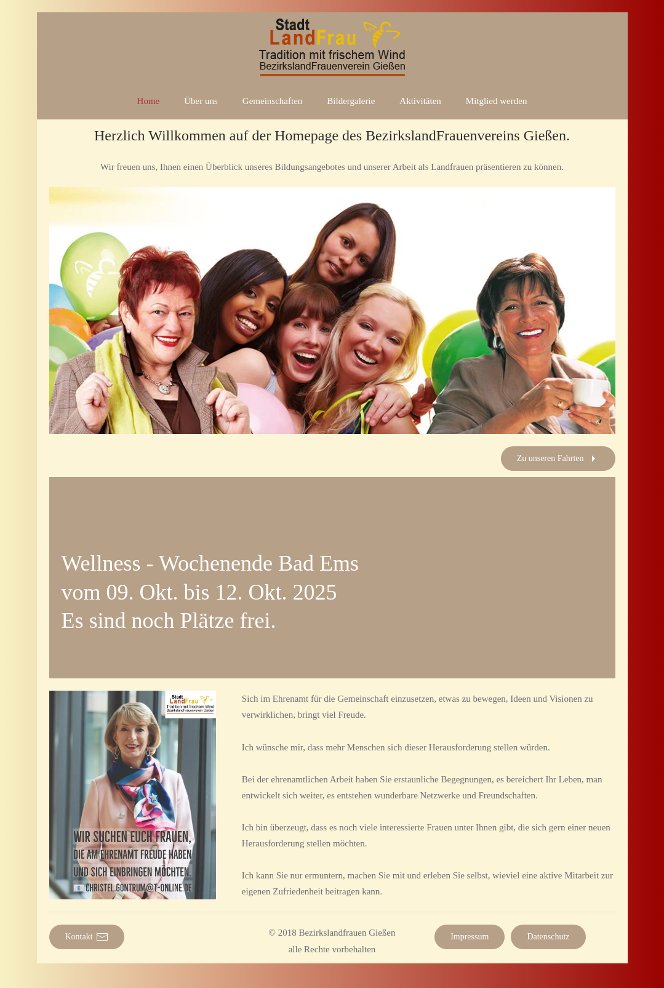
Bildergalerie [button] (351, 101)
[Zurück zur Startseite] (332, 47)
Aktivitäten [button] (420, 101)
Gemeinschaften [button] (272, 101)
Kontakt (86, 937)
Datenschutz (548, 936)
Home (148, 101)
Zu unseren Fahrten (558, 458)
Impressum (469, 936)
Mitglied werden (496, 101)
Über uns (201, 101)
